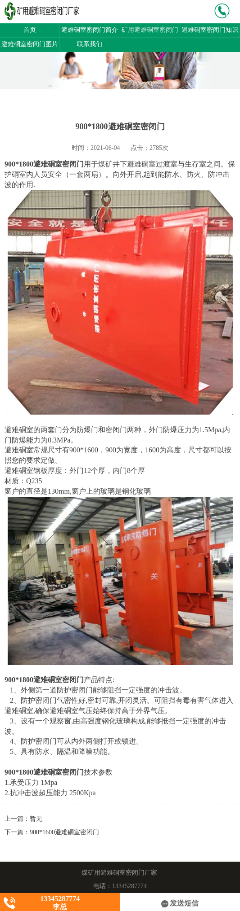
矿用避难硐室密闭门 (150, 29)
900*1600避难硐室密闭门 (64, 832)
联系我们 (89, 44)
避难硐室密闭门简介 (89, 29)
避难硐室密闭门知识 (209, 29)
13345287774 (129, 886)
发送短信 (180, 903)
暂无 (36, 818)
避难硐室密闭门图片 (29, 44)
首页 (29, 29)
